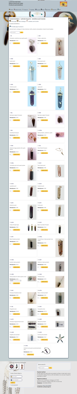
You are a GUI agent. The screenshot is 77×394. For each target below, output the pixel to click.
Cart (60, 9)
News (43, 9)
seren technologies (47, 385)
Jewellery (32, 9)
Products (26, 9)
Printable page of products (17, 26)
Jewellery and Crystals (33, 21)
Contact (48, 9)
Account (55, 9)
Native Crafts (18, 9)
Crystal (38, 9)
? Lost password (14, 385)
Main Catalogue (22, 21)
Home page (13, 21)
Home (11, 9)
